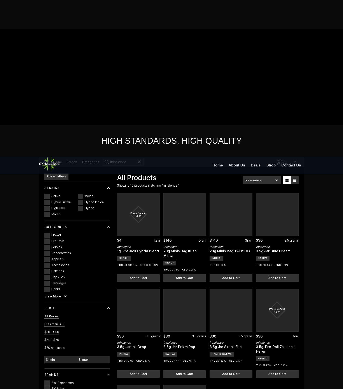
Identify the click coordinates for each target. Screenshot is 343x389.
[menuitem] (218, 9)
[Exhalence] (49, 9)
